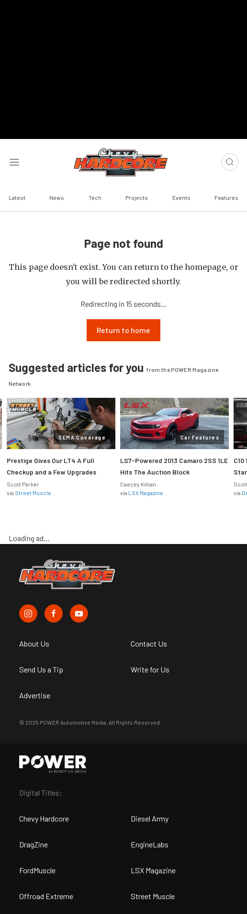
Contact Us (149, 643)
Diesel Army (149, 818)
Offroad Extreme (46, 896)
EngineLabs (149, 844)
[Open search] (229, 162)
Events (181, 197)
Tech (95, 197)
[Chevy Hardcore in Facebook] (54, 613)
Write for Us (150, 669)
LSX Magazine (145, 492)
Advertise (34, 695)
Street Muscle (33, 492)
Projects (136, 197)
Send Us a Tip (41, 669)
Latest (17, 197)
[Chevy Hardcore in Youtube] (79, 613)
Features (226, 197)
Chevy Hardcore (44, 818)
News (56, 197)
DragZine (33, 844)
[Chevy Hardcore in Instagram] (28, 613)
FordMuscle (37, 870)
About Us (34, 643)
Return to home (123, 330)
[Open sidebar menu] (14, 162)
